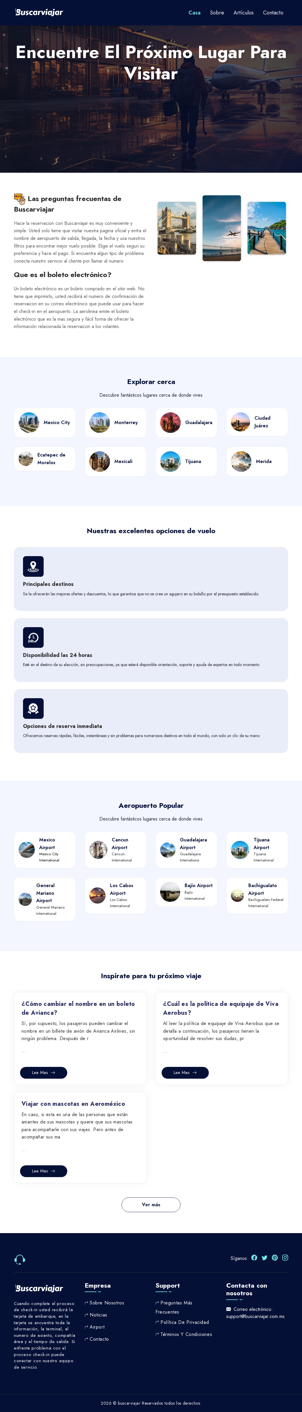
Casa (194, 13)
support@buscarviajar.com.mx (255, 1316)
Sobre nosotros (107, 1302)
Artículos (244, 13)
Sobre (217, 13)
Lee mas (43, 1072)
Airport (97, 1326)
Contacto (99, 1338)
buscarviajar (129, 1403)
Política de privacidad (184, 1321)
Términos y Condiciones (186, 1333)
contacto (273, 13)
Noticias (98, 1314)
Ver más (151, 1204)
